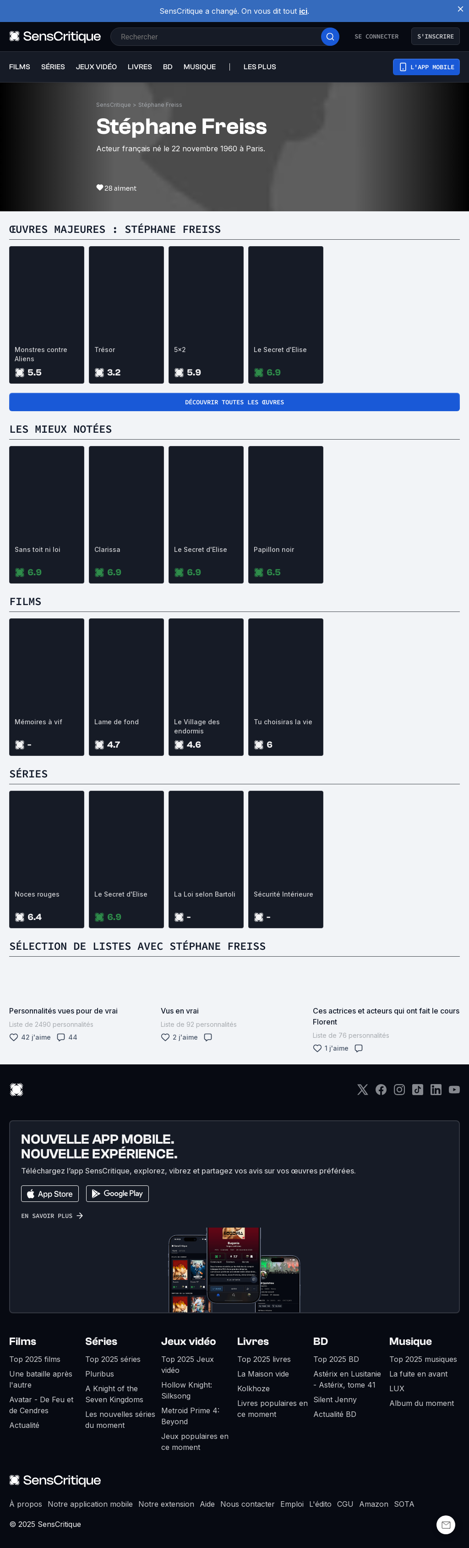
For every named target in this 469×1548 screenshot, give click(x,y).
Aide (207, 1504)
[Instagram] (399, 1092)
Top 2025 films (34, 1359)
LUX (396, 1388)
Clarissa (107, 549)
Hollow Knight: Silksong (186, 1390)
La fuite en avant (418, 1373)
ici (303, 11)
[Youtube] (454, 1092)
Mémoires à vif (38, 722)
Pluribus (99, 1373)
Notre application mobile (90, 1504)
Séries (101, 1341)
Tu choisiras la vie (283, 722)
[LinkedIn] (436, 1092)
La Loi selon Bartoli (204, 894)
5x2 (180, 349)
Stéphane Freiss (160, 104)
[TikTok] (417, 1092)
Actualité (24, 1425)
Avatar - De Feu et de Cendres (41, 1405)
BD (320, 1341)
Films (22, 1341)
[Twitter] (362, 1092)
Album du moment (421, 1403)
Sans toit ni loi (37, 549)
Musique (410, 1341)
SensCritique (113, 104)
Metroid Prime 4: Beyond (190, 1416)
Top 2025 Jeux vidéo (187, 1365)
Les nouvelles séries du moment (120, 1420)
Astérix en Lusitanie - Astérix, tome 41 (347, 1379)
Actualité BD (334, 1414)
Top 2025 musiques (423, 1359)
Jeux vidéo (188, 1341)
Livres (253, 1341)
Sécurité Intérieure (283, 894)
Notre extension (166, 1504)
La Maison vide (263, 1373)
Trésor (104, 349)
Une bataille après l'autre (40, 1379)
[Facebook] (381, 1092)
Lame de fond (116, 722)
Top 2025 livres (264, 1359)
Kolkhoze (253, 1388)
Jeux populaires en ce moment (195, 1442)
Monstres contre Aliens (41, 354)
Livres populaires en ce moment (272, 1409)
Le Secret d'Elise (280, 349)
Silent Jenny (335, 1399)
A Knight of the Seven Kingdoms (114, 1394)
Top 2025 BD (336, 1359)
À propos (25, 1504)
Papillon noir (274, 549)
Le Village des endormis (197, 726)
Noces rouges (37, 894)
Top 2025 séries (113, 1359)
